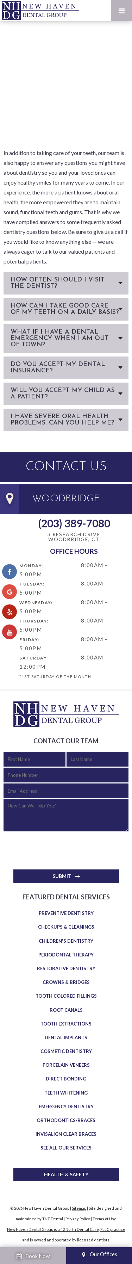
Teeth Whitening (66, 1093)
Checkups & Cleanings (66, 927)
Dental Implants (66, 1037)
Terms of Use (105, 1218)
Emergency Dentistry (66, 1106)
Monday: (31, 565)
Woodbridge (66, 499)
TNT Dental (52, 1218)
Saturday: (33, 658)
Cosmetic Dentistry (66, 1051)
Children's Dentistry (66, 941)
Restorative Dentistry (66, 968)
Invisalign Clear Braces (66, 1134)
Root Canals (66, 1010)
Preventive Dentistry (66, 913)
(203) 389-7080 (74, 523)
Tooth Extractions (66, 1024)
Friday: (29, 639)
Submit (61, 876)
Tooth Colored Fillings (66, 996)
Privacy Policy (77, 1218)
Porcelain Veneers (66, 1065)
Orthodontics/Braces (66, 1120)
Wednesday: (35, 602)
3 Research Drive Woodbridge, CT (74, 537)
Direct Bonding (66, 1079)
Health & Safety (66, 1174)
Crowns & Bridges (66, 982)
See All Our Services (66, 1148)
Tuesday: (31, 584)
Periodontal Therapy (66, 955)
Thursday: (34, 621)
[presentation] (57, 847)
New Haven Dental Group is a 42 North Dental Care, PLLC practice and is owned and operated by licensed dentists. (66, 1234)
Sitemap (79, 1208)
